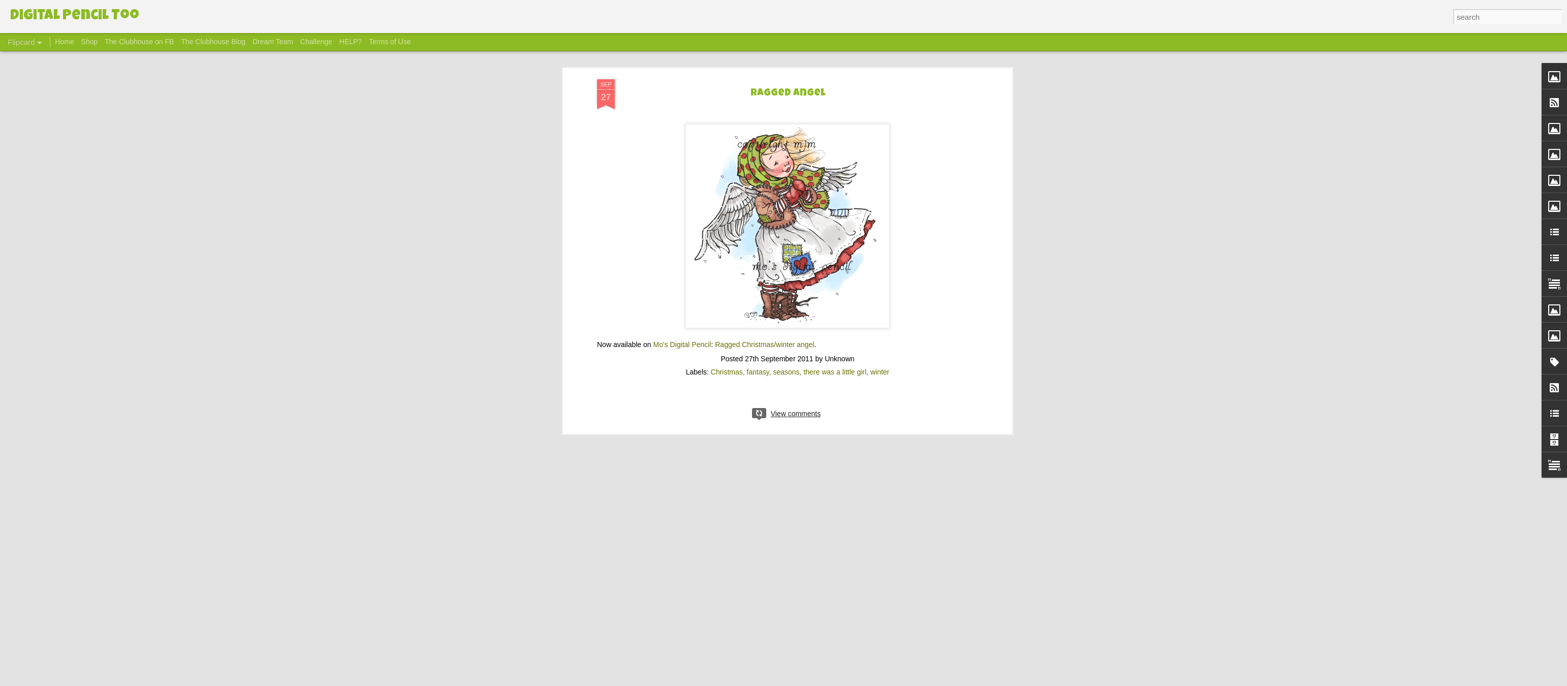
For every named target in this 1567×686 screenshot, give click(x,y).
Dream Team (273, 42)
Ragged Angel (787, 86)
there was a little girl (834, 364)
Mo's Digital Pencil (682, 337)
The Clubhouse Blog (213, 42)
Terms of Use (390, 42)
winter (879, 364)
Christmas (727, 364)
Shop (89, 42)
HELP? (350, 42)
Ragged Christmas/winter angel (764, 337)
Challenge (316, 42)
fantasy (758, 364)
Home (64, 42)
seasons (786, 364)
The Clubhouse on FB (139, 42)
